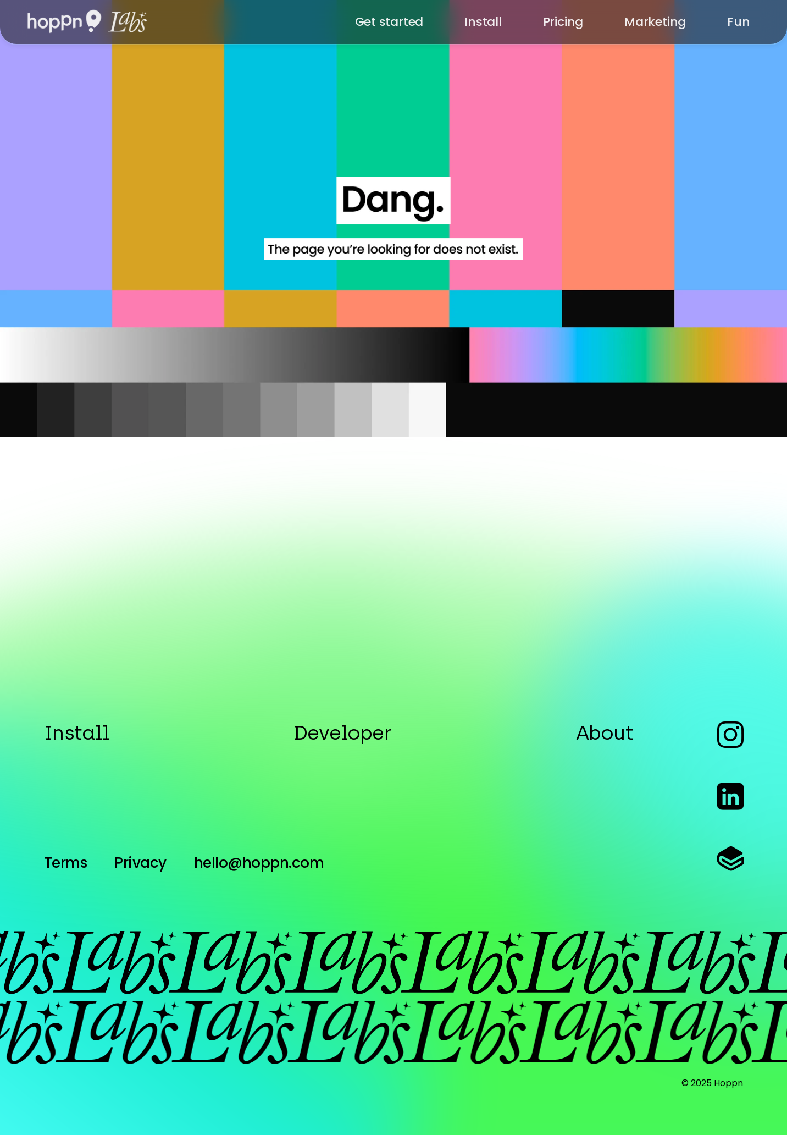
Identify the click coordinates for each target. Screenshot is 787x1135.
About (604, 733)
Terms (65, 863)
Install (76, 733)
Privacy (140, 863)
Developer (342, 733)
